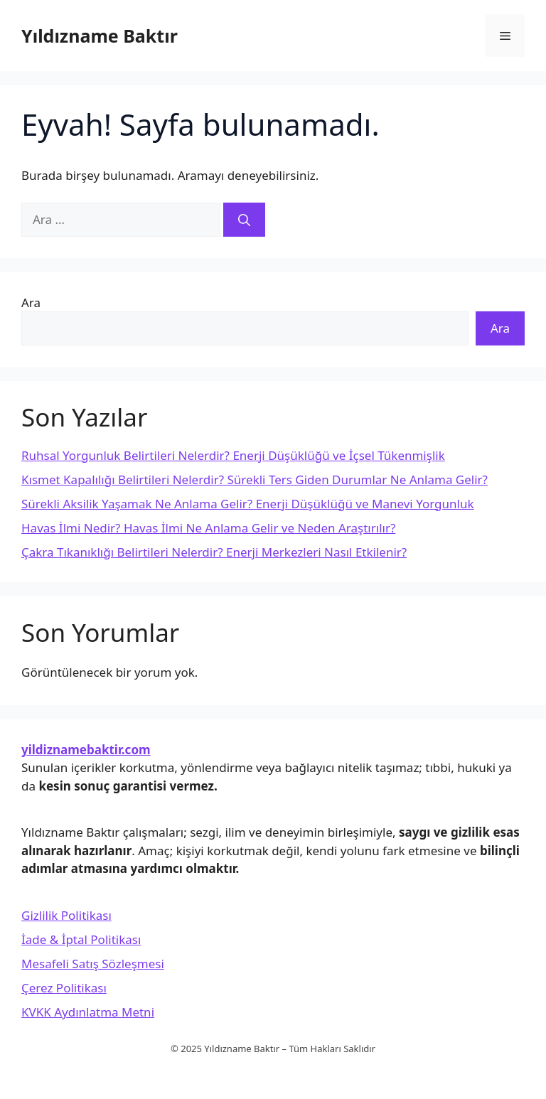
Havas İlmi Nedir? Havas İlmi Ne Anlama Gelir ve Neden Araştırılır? (208, 528)
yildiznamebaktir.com (86, 749)
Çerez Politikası (64, 988)
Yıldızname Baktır (99, 35)
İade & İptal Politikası (81, 939)
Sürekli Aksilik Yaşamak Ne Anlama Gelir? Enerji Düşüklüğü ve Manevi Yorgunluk (247, 503)
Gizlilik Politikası (66, 915)
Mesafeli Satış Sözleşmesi (92, 963)
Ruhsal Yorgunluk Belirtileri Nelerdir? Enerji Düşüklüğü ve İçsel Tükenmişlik (233, 455)
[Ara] (244, 220)
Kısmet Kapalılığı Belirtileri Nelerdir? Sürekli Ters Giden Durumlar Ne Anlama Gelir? (254, 479)
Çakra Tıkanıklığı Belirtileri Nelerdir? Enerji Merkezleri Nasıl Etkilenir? (214, 552)
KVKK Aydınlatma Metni (87, 1012)
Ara (31, 302)
